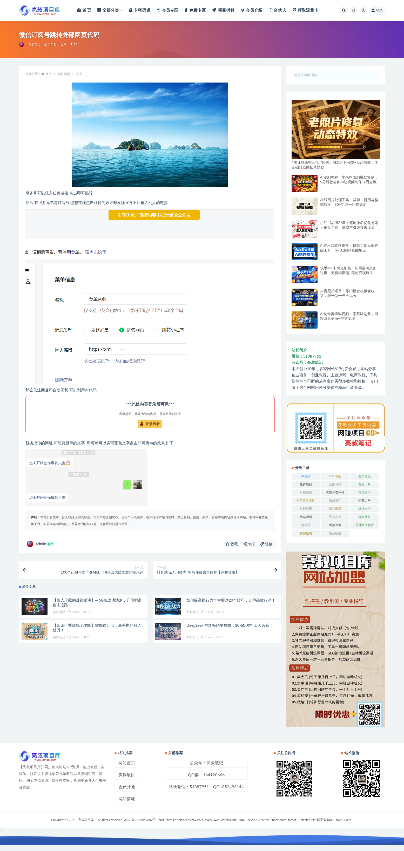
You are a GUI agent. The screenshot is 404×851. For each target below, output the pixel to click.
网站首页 (126, 762)
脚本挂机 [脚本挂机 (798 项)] (364, 517)
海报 (249, 544)
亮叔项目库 (86, 820)
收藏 (231, 544)
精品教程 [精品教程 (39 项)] (335, 508)
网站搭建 (126, 798)
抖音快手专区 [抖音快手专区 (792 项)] (306, 500)
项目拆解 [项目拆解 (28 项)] (335, 533)
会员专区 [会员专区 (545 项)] (364, 476)
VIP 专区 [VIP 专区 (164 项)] (335, 476)
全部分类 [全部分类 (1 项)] (335, 484)
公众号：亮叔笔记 (206, 762)
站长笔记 (35, 44)
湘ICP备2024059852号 (140, 820)
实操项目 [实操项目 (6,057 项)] (306, 492)
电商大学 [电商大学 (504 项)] (364, 500)
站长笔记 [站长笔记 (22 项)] (306, 508)
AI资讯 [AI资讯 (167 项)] (305, 476)
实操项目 (126, 774)
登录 (377, 10)
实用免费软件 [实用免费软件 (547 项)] (335, 492)
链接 (266, 544)
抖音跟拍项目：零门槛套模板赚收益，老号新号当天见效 (347, 293)
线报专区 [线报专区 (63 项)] (364, 508)
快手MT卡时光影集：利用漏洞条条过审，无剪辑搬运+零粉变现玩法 (348, 270)
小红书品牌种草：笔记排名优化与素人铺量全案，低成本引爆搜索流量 (349, 224)
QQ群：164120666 (206, 774)
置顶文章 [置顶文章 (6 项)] (335, 517)
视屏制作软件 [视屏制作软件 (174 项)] (364, 525)
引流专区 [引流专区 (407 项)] (364, 492)
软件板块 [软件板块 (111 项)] (306, 533)
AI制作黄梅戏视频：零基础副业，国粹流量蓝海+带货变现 (349, 316)
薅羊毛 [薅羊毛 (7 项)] (306, 525)
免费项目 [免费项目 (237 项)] (306, 484)
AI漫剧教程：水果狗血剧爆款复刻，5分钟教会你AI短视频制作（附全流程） (349, 182)
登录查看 (150, 423)
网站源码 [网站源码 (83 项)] (306, 517)
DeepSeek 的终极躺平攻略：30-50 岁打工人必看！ (229, 627)
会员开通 (126, 786)
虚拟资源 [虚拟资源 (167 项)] (335, 525)
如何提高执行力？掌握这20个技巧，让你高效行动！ (230, 602)
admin (40, 544)
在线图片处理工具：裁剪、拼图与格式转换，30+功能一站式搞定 (349, 202)
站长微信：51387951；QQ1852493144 (206, 786)
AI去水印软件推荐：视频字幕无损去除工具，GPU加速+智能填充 (349, 247)
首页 (48, 74)
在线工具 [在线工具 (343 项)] (364, 484)
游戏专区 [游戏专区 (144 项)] (335, 500)
